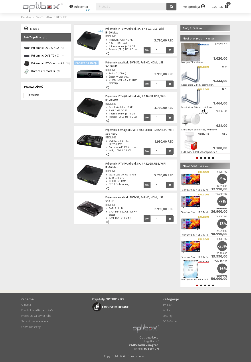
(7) (62, 55)
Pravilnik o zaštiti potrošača (37, 310)
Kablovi (167, 310)
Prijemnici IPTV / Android (50, 63)
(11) (68, 63)
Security (167, 316)
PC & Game (170, 321)
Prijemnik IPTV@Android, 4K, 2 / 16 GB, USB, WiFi (135, 96)
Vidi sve (198, 28)
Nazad (32, 28)
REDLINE (61, 17)
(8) (62, 47)
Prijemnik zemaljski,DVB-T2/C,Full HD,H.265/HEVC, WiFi (139, 130)
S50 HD (110, 201)
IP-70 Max (111, 100)
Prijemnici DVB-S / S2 (47, 48)
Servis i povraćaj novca (34, 321)
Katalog (26, 17)
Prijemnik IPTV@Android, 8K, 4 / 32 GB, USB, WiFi (135, 163)
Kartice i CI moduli (45, 71)
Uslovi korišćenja (31, 327)
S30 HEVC (111, 134)
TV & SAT (168, 305)
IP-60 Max (111, 32)
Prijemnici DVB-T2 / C (47, 56)
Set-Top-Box (44, 17)
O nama (26, 305)
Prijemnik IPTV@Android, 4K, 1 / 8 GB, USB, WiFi (134, 29)
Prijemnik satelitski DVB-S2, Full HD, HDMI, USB (134, 62)
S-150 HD (111, 66)
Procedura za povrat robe (36, 316)
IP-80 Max (111, 167)
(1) (58, 71)
